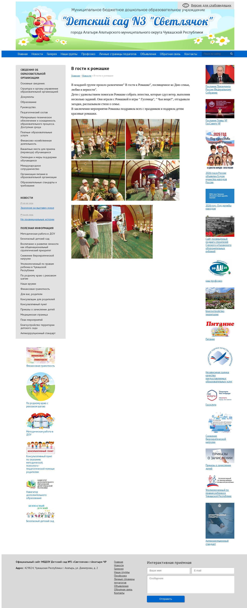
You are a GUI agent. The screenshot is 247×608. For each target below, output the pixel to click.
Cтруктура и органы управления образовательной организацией (39, 90)
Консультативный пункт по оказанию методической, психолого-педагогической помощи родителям (40, 464)
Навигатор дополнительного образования (36, 495)
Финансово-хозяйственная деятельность (36, 142)
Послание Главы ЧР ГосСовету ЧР (216, 122)
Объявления (148, 54)
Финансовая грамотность (35, 289)
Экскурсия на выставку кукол (37, 208)
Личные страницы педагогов (118, 54)
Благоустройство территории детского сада (37, 326)
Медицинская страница (34, 314)
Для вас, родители (31, 294)
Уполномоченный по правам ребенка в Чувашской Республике (37, 267)
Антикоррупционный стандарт (38, 333)
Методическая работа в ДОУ (38, 233)
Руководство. (28, 107)
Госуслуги (211, 404)
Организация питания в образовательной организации (39, 175)
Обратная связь (170, 54)
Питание (210, 339)
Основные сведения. (33, 83)
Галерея (52, 54)
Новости (37, 54)
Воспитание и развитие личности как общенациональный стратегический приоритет (39, 247)
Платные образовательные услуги (36, 134)
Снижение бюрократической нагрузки (37, 257)
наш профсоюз (214, 281)
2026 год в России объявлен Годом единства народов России (216, 177)
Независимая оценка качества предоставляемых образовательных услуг (219, 377)
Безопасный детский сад (35, 238)
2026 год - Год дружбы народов (218, 207)
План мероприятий (32, 319)
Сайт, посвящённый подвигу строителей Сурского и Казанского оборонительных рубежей (218, 245)
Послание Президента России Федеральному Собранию (218, 89)
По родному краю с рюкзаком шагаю (38, 277)
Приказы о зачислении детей (38, 309)
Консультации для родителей (38, 299)
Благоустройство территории (215, 313)
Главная (23, 54)
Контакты (190, 54)
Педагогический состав (34, 112)
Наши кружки (28, 283)
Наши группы (69, 54)
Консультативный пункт (34, 304)
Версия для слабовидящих (211, 5)
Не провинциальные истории (37, 219)
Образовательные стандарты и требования (39, 184)
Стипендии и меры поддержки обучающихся (39, 158)
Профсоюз (88, 54)
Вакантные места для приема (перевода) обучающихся (38, 150)
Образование (28, 102)
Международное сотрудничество (31, 167)
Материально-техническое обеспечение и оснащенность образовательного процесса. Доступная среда (38, 122)
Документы (27, 97)
